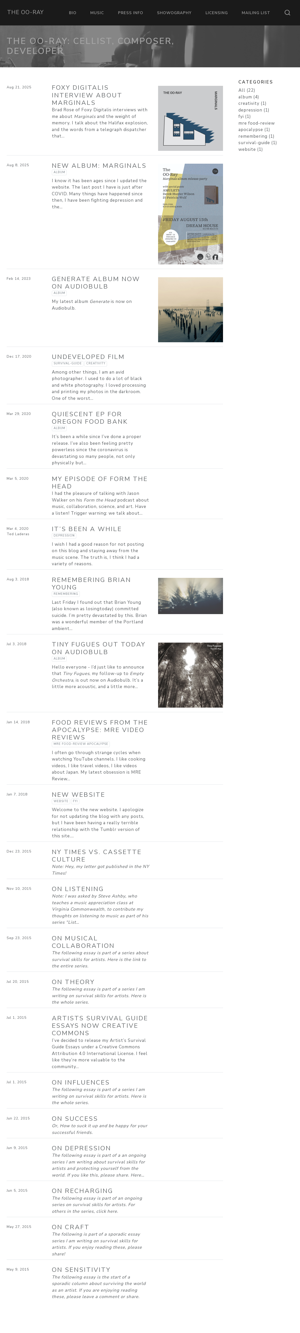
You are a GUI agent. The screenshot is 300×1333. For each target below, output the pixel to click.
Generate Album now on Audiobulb (96, 283)
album (59, 172)
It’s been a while (87, 529)
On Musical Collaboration (83, 942)
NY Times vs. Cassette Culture (97, 856)
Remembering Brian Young (91, 584)
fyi (75, 801)
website (61, 801)
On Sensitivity (81, 1269)
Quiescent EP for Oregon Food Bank (90, 418)
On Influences (81, 1082)
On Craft (71, 1227)
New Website (78, 794)
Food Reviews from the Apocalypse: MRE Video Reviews (100, 730)
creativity (95, 363)
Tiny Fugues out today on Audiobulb (99, 648)
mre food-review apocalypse (81, 744)
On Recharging (82, 1191)
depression (64, 536)
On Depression (81, 1148)
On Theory (73, 982)
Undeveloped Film (88, 357)
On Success (75, 1118)
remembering (66, 594)
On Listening (78, 889)
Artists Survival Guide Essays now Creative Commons (100, 1026)
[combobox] (288, 12)
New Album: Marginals (99, 165)
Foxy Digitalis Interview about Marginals (87, 95)
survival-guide (68, 363)
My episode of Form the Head (100, 483)
